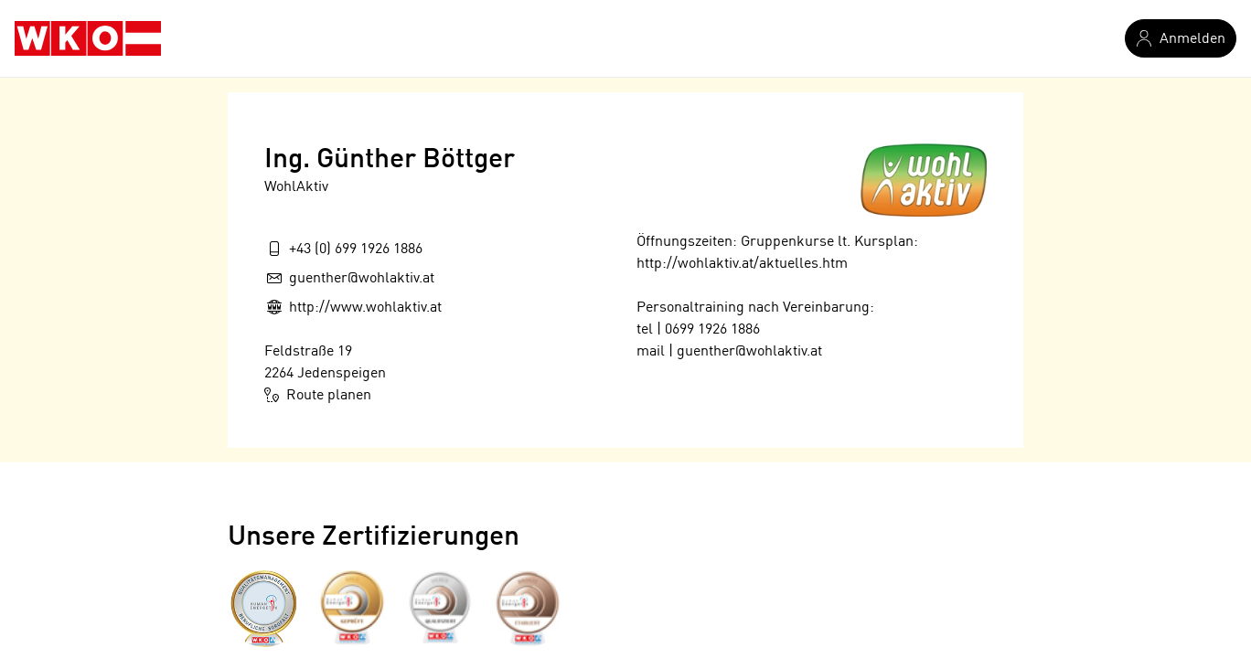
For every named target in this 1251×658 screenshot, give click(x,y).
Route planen (317, 395)
